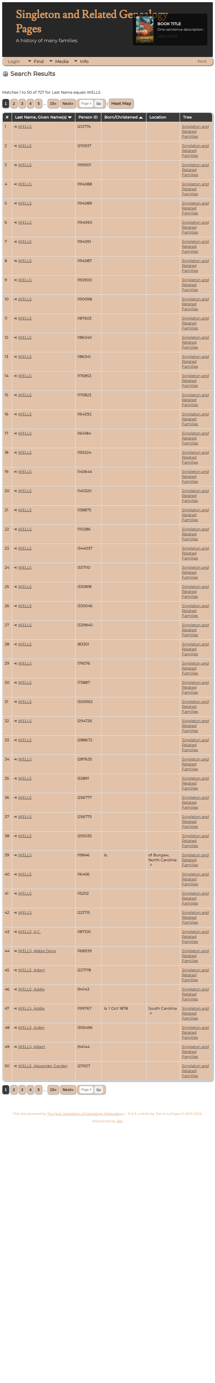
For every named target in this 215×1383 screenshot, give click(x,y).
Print (202, 61)
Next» (68, 103)
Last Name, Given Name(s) (43, 117)
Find (39, 61)
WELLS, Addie (31, 989)
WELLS (25, 126)
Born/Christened (123, 117)
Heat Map (121, 103)
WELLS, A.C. (29, 931)
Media (62, 61)
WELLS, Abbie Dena (37, 950)
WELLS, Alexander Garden (42, 1065)
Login (14, 61)
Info (84, 61)
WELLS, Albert (31, 1046)
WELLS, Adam (31, 970)
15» (53, 103)
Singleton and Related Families (195, 131)
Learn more (167, 35)
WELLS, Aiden (31, 1027)
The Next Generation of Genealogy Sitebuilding (85, 1114)
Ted (119, 1121)
